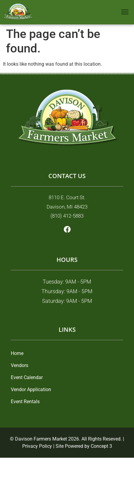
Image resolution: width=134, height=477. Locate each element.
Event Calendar (27, 377)
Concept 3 (101, 446)
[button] (125, 11)
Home (17, 353)
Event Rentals (25, 401)
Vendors (19, 365)
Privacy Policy (37, 446)
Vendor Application (31, 389)
